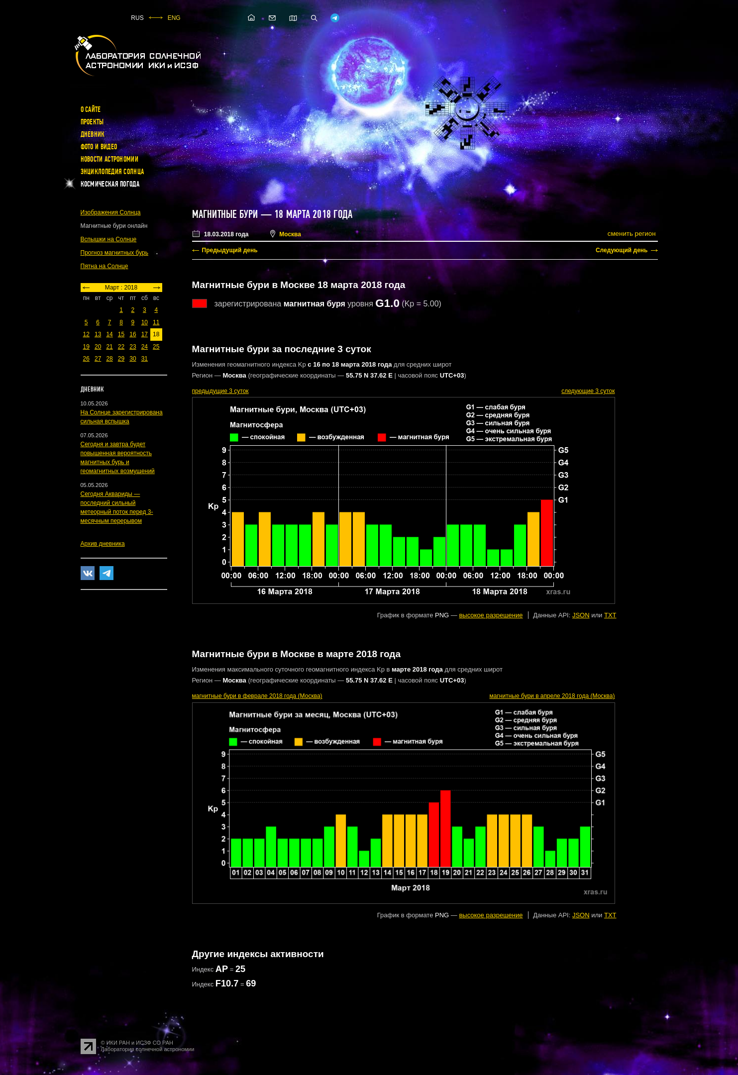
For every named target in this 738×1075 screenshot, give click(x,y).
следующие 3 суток (588, 391)
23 (132, 346)
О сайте (91, 109)
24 (144, 346)
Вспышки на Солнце (109, 239)
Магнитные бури (226, 214)
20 (98, 346)
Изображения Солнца (111, 212)
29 (121, 358)
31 (144, 358)
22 (121, 346)
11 (156, 322)
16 (132, 334)
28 (109, 358)
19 (86, 346)
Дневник (93, 134)
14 (109, 334)
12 (86, 334)
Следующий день (622, 250)
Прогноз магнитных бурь (114, 252)
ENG (174, 17)
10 (144, 322)
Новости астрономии (109, 159)
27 (98, 358)
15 (121, 334)
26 (86, 358)
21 (109, 346)
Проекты (92, 121)
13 (98, 334)
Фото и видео (99, 146)
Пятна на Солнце (104, 266)
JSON (581, 615)
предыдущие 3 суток (220, 391)
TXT (610, 615)
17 (144, 334)
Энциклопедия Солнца (112, 171)
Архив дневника (103, 543)
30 (132, 358)
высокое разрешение (491, 615)
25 (156, 346)
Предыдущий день (230, 250)
